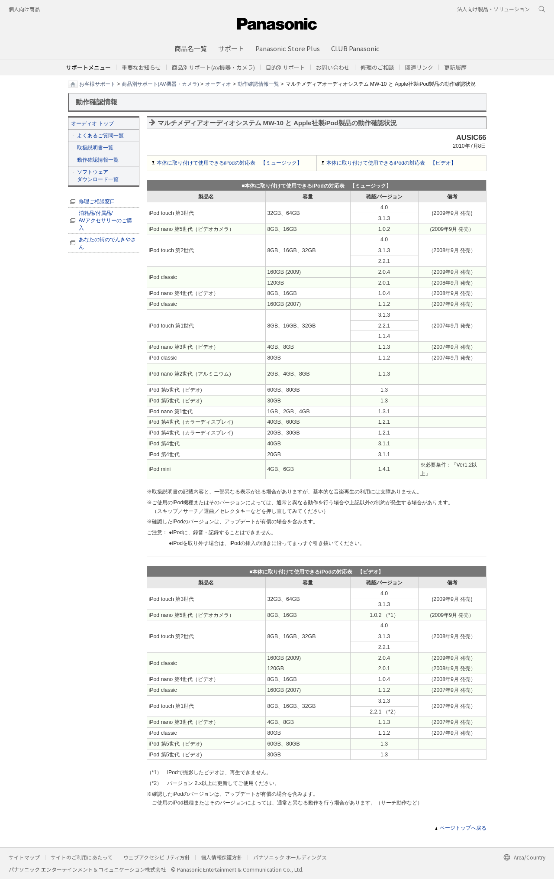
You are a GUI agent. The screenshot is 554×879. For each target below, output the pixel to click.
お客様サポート (97, 84)
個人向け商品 (24, 9)
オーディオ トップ (92, 123)
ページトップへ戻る (463, 828)
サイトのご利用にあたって (82, 857)
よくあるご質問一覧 (100, 136)
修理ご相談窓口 (97, 201)
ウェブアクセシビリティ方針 (156, 857)
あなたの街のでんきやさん (107, 243)
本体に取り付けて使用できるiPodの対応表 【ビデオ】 (391, 163)
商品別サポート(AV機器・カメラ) (160, 84)
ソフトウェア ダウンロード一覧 (98, 175)
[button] (285, 67)
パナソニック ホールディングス (290, 857)
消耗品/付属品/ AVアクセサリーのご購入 (105, 220)
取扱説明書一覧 (95, 148)
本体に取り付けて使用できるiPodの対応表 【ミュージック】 (230, 163)
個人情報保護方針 (221, 857)
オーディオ (218, 84)
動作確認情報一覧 (258, 84)
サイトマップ (24, 857)
